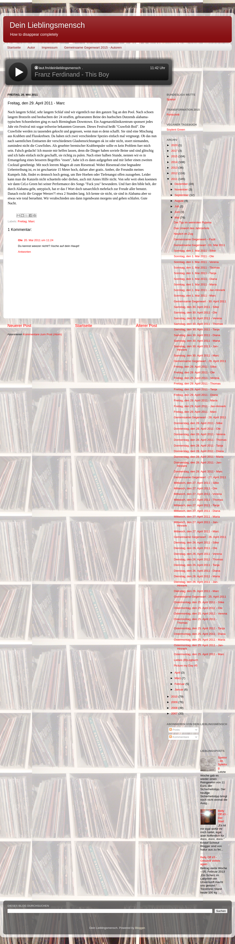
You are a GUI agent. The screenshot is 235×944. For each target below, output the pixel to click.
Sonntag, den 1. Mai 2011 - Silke (195, 250)
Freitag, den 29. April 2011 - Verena (196, 378)
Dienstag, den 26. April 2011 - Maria (197, 576)
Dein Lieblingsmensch (47, 25)
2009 (174, 702)
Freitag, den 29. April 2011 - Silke (195, 366)
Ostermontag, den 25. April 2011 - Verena (200, 613)
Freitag (22, 221)
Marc (31, 221)
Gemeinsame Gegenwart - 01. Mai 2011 (199, 245)
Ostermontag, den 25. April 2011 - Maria (199, 639)
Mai (177, 217)
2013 (174, 167)
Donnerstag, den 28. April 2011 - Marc (198, 471)
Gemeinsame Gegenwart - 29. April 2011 (200, 361)
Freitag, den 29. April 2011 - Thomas (197, 383)
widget (88, 72)
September (182, 195)
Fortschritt (173, 114)
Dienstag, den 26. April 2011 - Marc (196, 591)
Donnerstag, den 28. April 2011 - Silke (198, 423)
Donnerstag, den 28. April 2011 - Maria (198, 456)
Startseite (14, 47)
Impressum (49, 47)
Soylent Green (176, 129)
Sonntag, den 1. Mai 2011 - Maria (195, 284)
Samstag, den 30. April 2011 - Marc (196, 355)
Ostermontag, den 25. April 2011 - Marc (199, 654)
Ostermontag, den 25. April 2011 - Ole (198, 608)
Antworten (24, 251)
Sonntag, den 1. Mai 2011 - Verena (196, 262)
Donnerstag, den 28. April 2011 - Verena (199, 434)
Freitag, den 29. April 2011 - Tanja (195, 389)
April (178, 672)
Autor (31, 47)
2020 (174, 145)
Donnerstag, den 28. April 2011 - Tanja (198, 445)
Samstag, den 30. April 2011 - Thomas (198, 323)
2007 (174, 713)
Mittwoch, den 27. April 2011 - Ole (195, 488)
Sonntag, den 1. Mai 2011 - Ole (194, 256)
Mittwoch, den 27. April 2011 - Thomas (198, 499)
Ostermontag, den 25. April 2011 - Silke (199, 602)
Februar (180, 684)
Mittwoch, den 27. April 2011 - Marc (196, 531)
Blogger (140, 927)
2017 (174, 150)
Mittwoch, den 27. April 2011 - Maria (197, 516)
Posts (174, 729)
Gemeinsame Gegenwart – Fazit (194, 239)
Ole (20, 240)
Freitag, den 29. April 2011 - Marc (195, 411)
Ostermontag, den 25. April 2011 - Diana (200, 633)
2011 (174, 179)
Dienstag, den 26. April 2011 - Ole (195, 548)
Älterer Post (146, 325)
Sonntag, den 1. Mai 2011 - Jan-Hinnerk (199, 290)
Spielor (171, 99)
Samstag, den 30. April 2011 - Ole (195, 312)
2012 (174, 173)
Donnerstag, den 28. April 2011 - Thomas (200, 439)
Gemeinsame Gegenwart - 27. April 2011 (200, 477)
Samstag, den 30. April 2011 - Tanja (197, 329)
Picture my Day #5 (185, 665)
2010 (174, 696)
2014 (174, 162)
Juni (178, 212)
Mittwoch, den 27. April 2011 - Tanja (197, 505)
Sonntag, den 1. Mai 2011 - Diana (195, 279)
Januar (179, 689)
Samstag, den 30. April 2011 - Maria (197, 340)
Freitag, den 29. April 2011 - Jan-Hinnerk (200, 406)
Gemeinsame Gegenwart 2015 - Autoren (93, 47)
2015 (174, 156)
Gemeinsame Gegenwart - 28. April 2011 (200, 417)
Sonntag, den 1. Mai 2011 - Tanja (195, 273)
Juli (177, 206)
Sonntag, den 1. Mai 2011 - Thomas (197, 267)
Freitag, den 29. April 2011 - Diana (196, 394)
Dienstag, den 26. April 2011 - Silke (196, 542)
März (178, 678)
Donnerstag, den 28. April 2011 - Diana (199, 451)
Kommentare (179, 737)
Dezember (182, 184)
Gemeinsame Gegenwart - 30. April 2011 (200, 301)
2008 (174, 707)
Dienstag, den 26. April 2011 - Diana (197, 570)
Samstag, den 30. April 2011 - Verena (198, 318)
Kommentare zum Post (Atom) (42, 334)
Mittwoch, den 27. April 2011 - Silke (196, 482)
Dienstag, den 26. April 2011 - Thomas (198, 559)
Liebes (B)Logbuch (186, 660)
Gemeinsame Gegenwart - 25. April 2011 (200, 596)
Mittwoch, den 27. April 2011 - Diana (197, 510)
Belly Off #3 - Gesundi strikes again (210, 861)
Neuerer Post (19, 325)
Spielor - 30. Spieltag (222, 763)
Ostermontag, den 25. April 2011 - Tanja (199, 628)
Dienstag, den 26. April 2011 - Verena (198, 553)
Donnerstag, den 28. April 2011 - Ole (197, 428)
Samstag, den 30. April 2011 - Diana (197, 335)
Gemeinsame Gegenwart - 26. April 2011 (200, 537)
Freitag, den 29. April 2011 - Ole (194, 372)
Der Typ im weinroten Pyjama (193, 222)
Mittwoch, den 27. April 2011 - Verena (198, 494)
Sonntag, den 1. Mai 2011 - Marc (195, 295)
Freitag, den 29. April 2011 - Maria (195, 400)
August (179, 200)
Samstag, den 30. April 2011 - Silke (196, 307)
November (182, 189)
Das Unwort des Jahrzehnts (191, 228)
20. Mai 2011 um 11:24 (38, 240)
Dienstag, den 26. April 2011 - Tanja (197, 565)
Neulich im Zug (183, 233)
